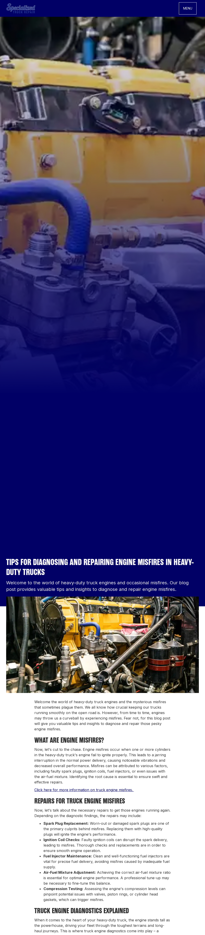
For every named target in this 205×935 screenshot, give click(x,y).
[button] (188, 8)
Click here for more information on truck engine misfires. (84, 790)
